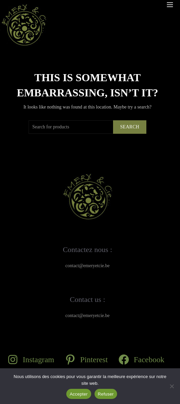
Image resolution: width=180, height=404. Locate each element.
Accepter (78, 394)
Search (129, 126)
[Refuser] (171, 386)
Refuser (106, 394)
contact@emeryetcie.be (87, 265)
